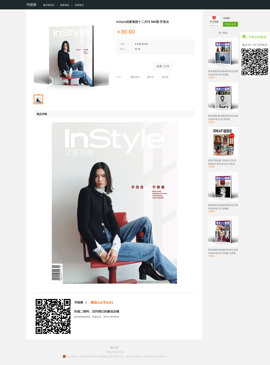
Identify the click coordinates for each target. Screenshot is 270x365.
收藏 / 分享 (163, 66)
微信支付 (133, 77)
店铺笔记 (79, 5)
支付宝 (163, 77)
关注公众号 (230, 24)
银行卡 (148, 77)
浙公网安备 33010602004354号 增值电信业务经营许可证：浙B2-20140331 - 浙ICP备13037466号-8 (116, 356)
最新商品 (64, 5)
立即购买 (133, 65)
